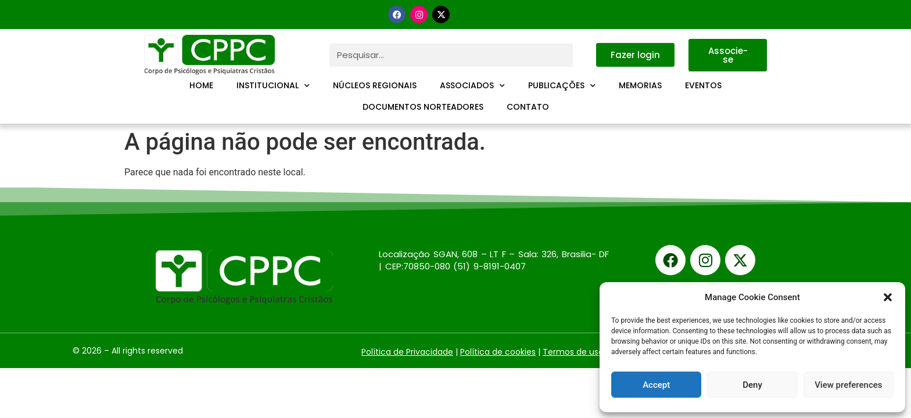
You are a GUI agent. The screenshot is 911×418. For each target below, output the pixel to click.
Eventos (703, 85)
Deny (752, 385)
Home (201, 85)
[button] (888, 297)
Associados (472, 86)
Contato (528, 107)
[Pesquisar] (584, 55)
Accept (656, 385)
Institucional (273, 86)
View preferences (848, 385)
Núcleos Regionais (375, 85)
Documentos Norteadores (423, 107)
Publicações (562, 86)
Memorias (640, 85)
